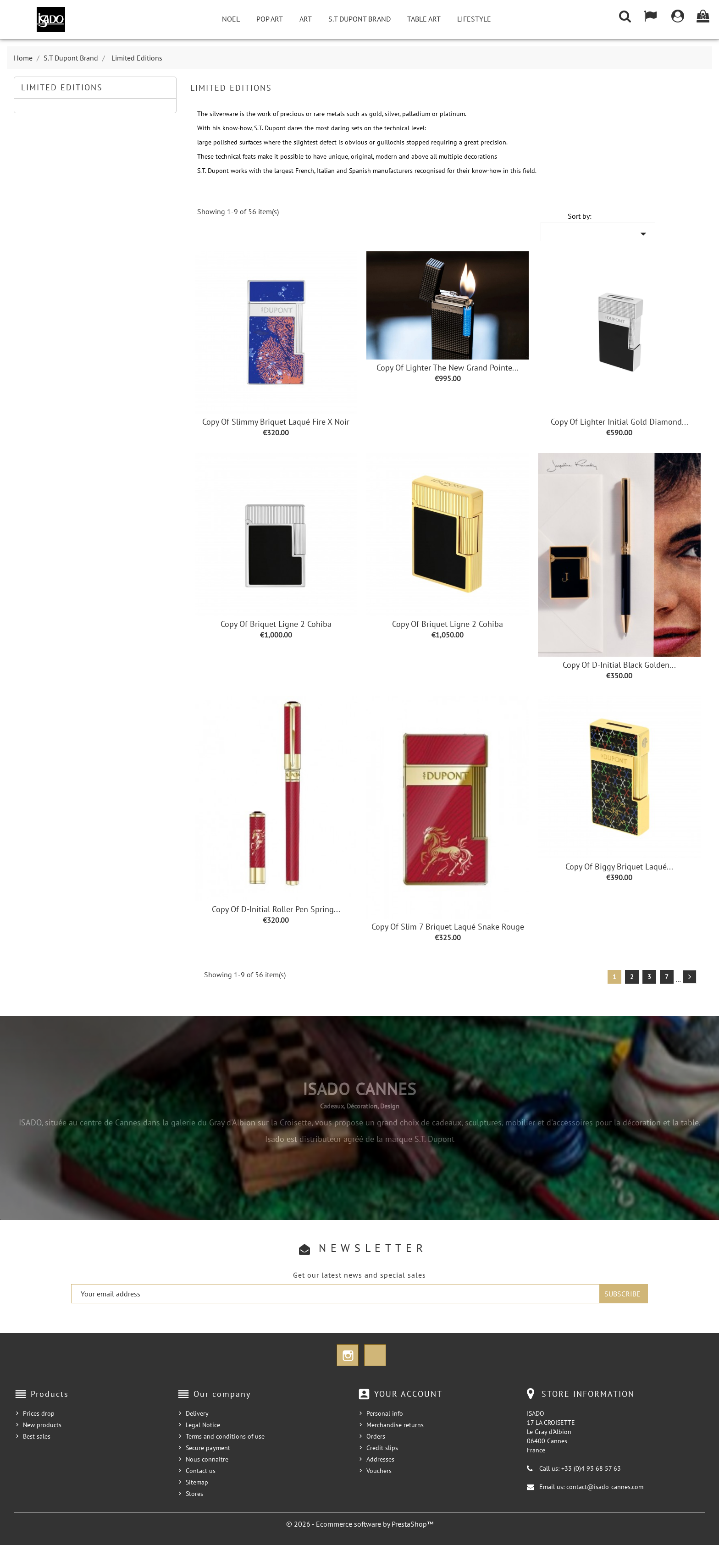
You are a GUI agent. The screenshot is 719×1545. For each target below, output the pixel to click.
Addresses (380, 1459)
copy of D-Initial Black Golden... (619, 664)
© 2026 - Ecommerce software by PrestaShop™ (359, 1523)
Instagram (347, 1355)
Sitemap (197, 1482)
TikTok (375, 1355)
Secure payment (208, 1448)
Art (305, 18)
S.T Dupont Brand (359, 18)
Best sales (36, 1436)
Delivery (197, 1413)
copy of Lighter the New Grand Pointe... (447, 367)
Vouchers (379, 1471)
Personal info (384, 1413)
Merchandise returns (395, 1425)
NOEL (231, 18)
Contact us (201, 1471)
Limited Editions (62, 87)
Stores (194, 1494)
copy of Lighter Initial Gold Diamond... (619, 421)
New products (42, 1425)
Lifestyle (474, 18)
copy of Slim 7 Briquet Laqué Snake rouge (447, 926)
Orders (375, 1436)
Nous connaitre (207, 1459)
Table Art (424, 18)
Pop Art (269, 18)
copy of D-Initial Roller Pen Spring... (276, 909)
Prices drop (39, 1413)
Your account (408, 1394)
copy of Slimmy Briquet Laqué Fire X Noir (275, 421)
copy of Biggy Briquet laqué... (619, 866)
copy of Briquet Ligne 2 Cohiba (276, 624)
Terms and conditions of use (225, 1436)
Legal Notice (203, 1425)
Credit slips (382, 1448)
